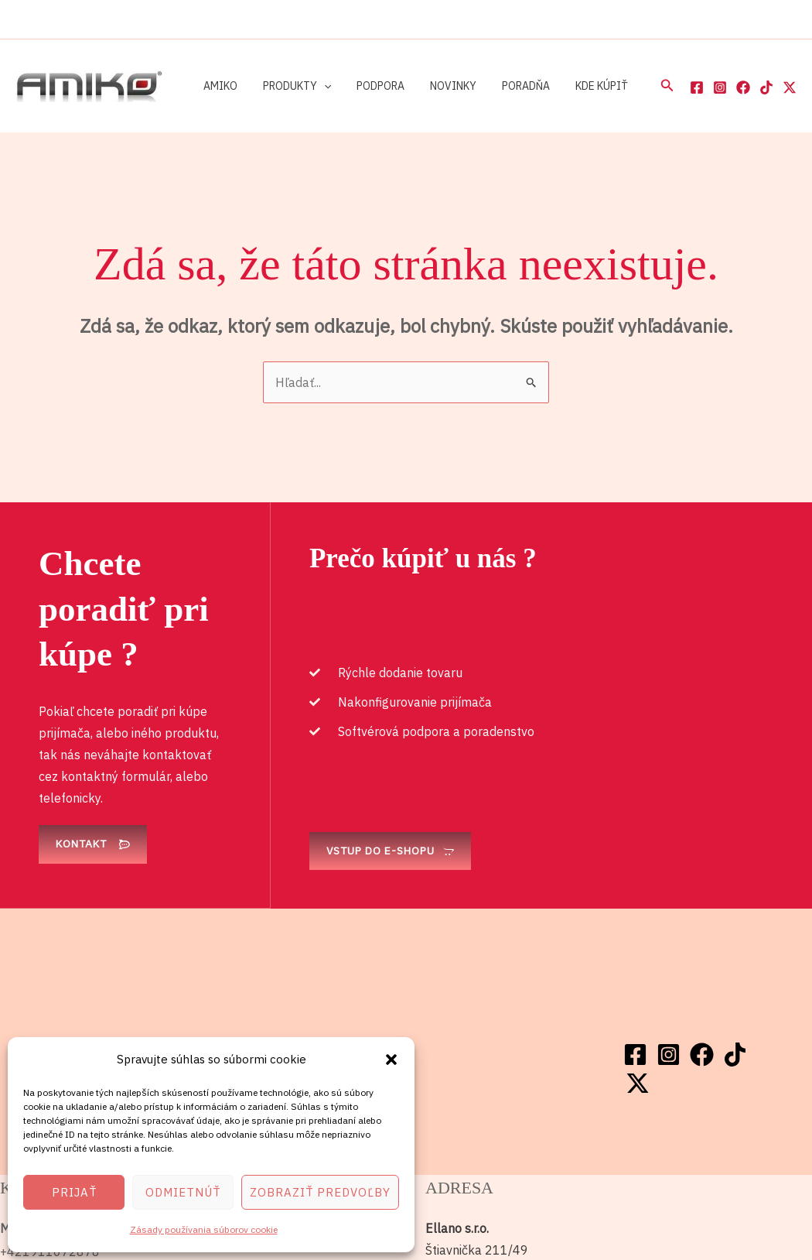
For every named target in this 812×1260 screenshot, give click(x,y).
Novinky (439, 86)
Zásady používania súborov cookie (204, 1229)
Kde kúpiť (580, 86)
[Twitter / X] (790, 87)
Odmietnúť (182, 1192)
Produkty (291, 85)
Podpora (370, 86)
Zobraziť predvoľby (320, 1192)
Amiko (218, 86)
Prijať (74, 1192)
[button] (391, 1059)
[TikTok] (766, 87)
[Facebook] (697, 87)
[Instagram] (720, 87)
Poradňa (508, 86)
